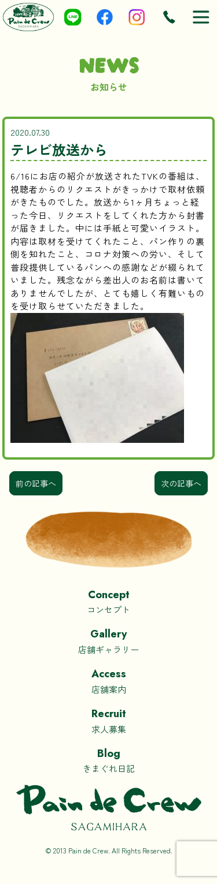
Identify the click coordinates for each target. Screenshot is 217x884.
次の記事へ (181, 483)
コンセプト (108, 601)
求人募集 (108, 720)
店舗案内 (108, 680)
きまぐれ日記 (108, 760)
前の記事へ (36, 483)
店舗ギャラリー (108, 640)
